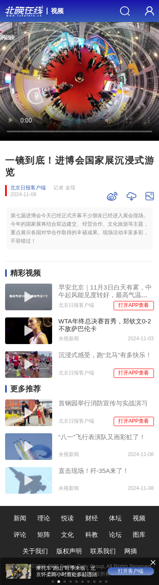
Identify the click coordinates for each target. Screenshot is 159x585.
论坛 (115, 534)
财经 (91, 518)
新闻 (20, 518)
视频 (57, 10)
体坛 (115, 518)
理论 (43, 518)
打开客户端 (130, 571)
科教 (91, 534)
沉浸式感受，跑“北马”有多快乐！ (105, 354)
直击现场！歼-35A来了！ (94, 470)
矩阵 (43, 534)
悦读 (67, 518)
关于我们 (35, 551)
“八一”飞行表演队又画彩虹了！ (102, 436)
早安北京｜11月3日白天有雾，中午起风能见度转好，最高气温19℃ (105, 295)
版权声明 (69, 551)
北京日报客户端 (28, 188)
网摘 (130, 551)
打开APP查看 (133, 305)
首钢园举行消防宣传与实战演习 (103, 403)
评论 (20, 534)
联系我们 (103, 551)
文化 (67, 534)
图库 (139, 534)
